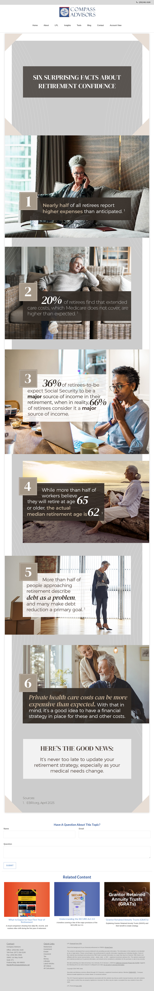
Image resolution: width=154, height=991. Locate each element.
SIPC (134, 972)
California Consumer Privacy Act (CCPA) (127, 963)
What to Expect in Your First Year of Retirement (27, 921)
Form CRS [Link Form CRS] (78, 986)
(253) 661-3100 (143, 2)
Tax (45, 956)
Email (81, 829)
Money (46, 959)
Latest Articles (49, 964)
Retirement (48, 947)
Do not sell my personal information (114, 964)
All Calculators (49, 968)
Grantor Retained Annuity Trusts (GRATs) (127, 919)
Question (8, 844)
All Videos (47, 966)
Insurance (47, 954)
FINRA (131, 972)
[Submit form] (10, 865)
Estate (46, 952)
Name (6, 829)
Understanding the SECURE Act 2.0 (77, 919)
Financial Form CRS (76, 943)
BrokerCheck (109, 947)
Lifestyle (47, 961)
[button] (46, 25)
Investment (48, 949)
